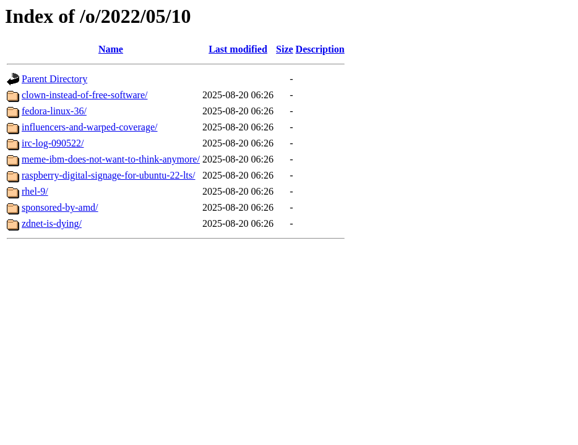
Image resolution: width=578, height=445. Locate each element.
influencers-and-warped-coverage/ (89, 127)
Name (110, 49)
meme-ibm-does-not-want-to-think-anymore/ (111, 159)
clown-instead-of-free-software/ (84, 95)
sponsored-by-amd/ (60, 207)
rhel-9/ (35, 191)
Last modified (238, 49)
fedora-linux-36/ (54, 111)
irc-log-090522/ (53, 143)
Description (320, 49)
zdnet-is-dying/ (52, 223)
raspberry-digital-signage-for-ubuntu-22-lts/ (108, 175)
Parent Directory (54, 79)
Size (284, 49)
